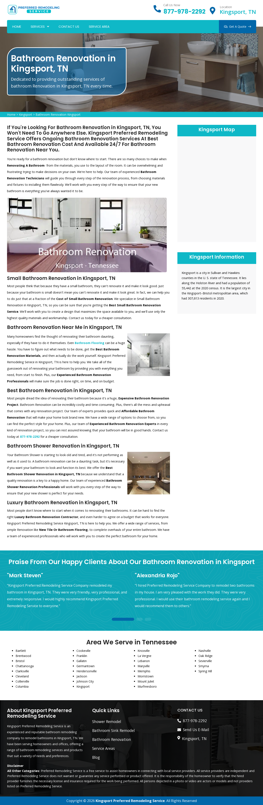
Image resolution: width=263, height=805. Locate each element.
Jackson (81, 676)
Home (16, 26)
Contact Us (69, 26)
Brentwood (23, 656)
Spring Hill (205, 671)
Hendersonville (86, 671)
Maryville (144, 666)
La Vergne (144, 656)
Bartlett (21, 651)
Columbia (22, 686)
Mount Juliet (146, 681)
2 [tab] (139, 619)
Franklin (81, 656)
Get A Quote (237, 26)
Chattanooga (25, 666)
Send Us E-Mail (196, 729)
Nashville (204, 651)
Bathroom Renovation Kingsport (58, 114)
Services (38, 26)
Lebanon (144, 661)
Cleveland (22, 676)
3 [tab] (148, 619)
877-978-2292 (184, 11)
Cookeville (83, 651)
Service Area (99, 26)
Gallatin (81, 661)
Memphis (144, 671)
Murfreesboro (147, 686)
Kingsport (25, 114)
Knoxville (144, 651)
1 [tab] (123, 619)
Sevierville (205, 661)
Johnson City (85, 681)
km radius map (217, 188)
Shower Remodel (106, 721)
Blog (96, 757)
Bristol (20, 661)
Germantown (85, 666)
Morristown (146, 676)
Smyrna (203, 666)
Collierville (22, 681)
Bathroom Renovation (111, 739)
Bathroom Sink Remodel (113, 730)
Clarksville (22, 671)
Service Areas (103, 748)
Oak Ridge (205, 656)
